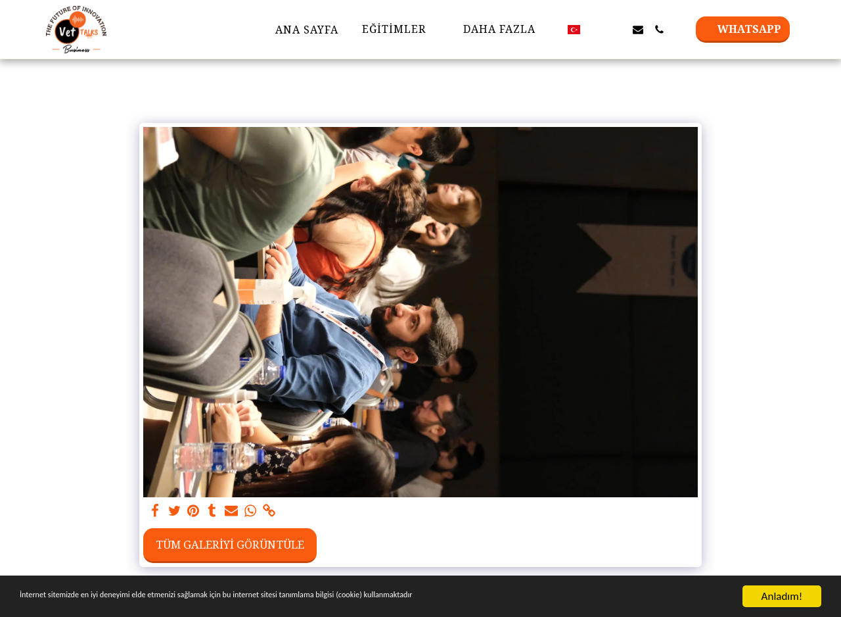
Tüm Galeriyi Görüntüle (230, 544)
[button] (596, 29)
